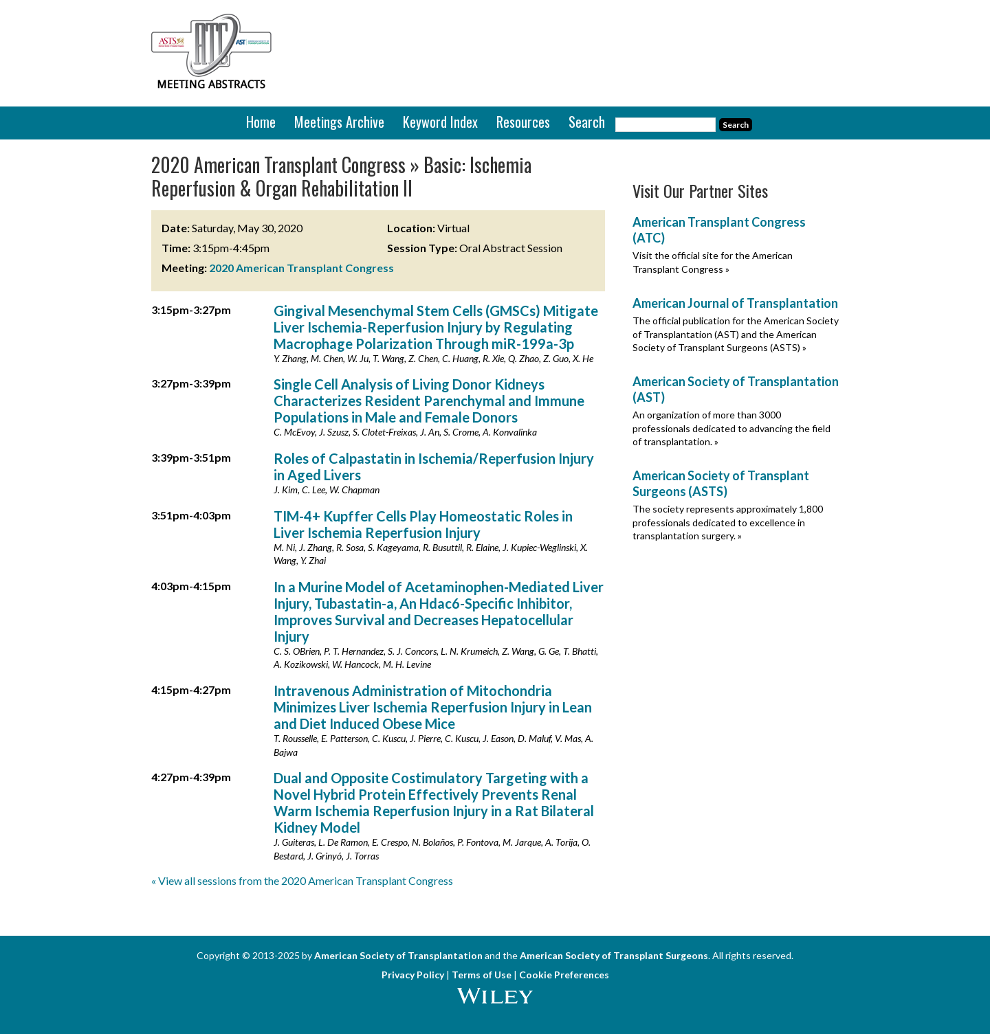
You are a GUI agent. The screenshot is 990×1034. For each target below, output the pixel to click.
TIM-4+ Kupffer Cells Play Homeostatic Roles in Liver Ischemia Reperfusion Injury (423, 524)
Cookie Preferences (564, 974)
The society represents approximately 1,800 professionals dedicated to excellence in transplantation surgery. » (727, 522)
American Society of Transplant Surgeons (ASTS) (720, 483)
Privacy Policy (413, 974)
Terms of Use (482, 974)
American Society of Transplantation (398, 955)
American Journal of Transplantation (735, 303)
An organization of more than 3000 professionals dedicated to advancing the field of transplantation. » (731, 428)
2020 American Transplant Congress (301, 267)
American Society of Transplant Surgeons (614, 955)
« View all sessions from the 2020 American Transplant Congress (302, 880)
